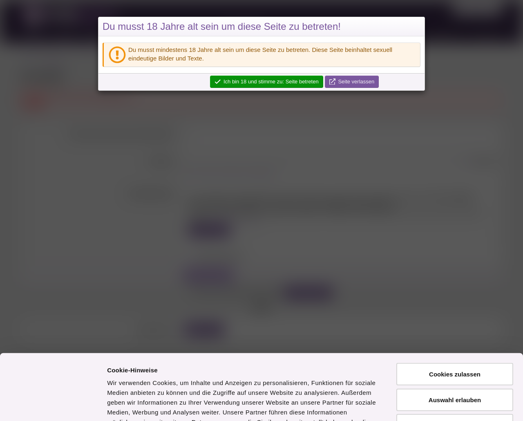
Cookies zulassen (455, 314)
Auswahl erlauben (455, 339)
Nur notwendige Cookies (455, 365)
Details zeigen (434, 404)
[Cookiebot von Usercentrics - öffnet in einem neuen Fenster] (53, 405)
